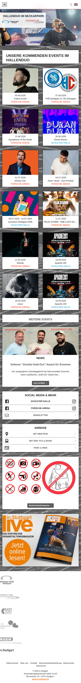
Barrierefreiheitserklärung (50, 663)
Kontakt (33, 663)
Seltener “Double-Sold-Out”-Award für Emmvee (40, 364)
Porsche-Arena (20, 102)
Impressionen (12, 663)
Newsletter (40, 415)
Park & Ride (40, 448)
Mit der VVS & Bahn (40, 441)
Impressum (41, 666)
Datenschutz (68, 663)
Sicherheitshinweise (40, 505)
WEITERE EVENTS (40, 319)
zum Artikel (40, 383)
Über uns (24, 663)
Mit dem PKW (40, 434)
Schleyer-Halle (60, 143)
